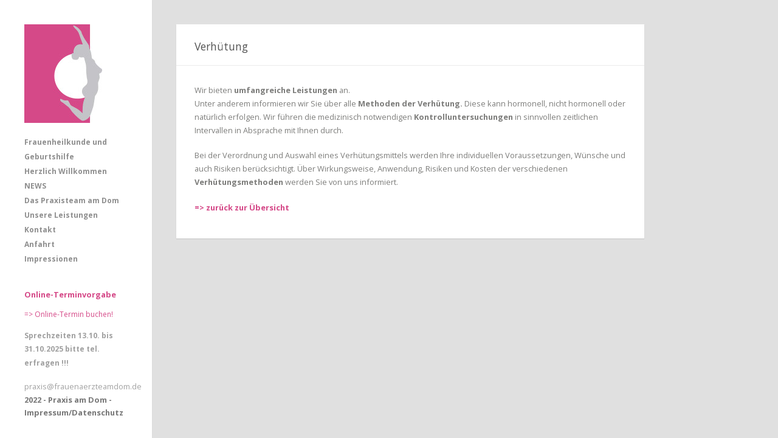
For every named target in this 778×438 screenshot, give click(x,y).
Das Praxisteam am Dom (71, 200)
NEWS (35, 186)
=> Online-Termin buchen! (68, 314)
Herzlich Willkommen (65, 171)
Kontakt (40, 229)
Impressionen (51, 259)
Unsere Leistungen (61, 215)
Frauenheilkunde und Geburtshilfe (65, 149)
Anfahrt (39, 244)
